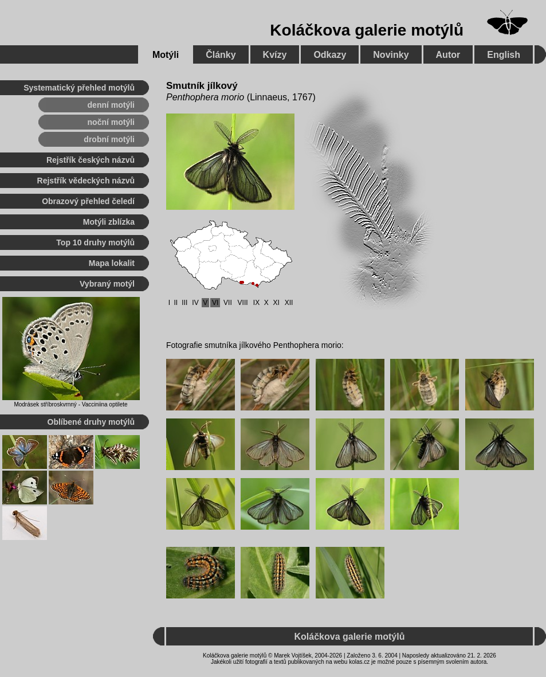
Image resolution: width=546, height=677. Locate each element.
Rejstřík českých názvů (90, 160)
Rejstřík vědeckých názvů (86, 180)
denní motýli (111, 104)
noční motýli (111, 122)
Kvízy (275, 55)
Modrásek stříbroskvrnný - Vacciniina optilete (70, 404)
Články (220, 55)
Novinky (390, 55)
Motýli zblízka (109, 221)
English (503, 55)
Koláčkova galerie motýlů (366, 30)
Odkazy (329, 55)
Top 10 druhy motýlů (95, 242)
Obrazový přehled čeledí (88, 201)
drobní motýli (109, 139)
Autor (448, 55)
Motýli (165, 55)
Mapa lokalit (112, 263)
